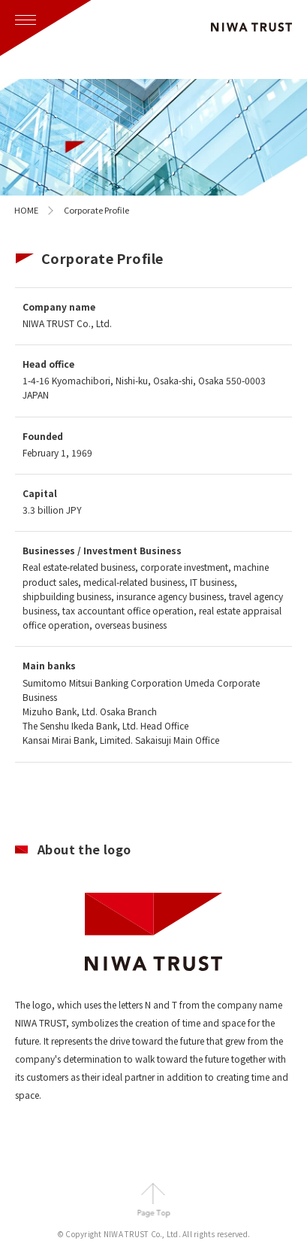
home (26, 210)
